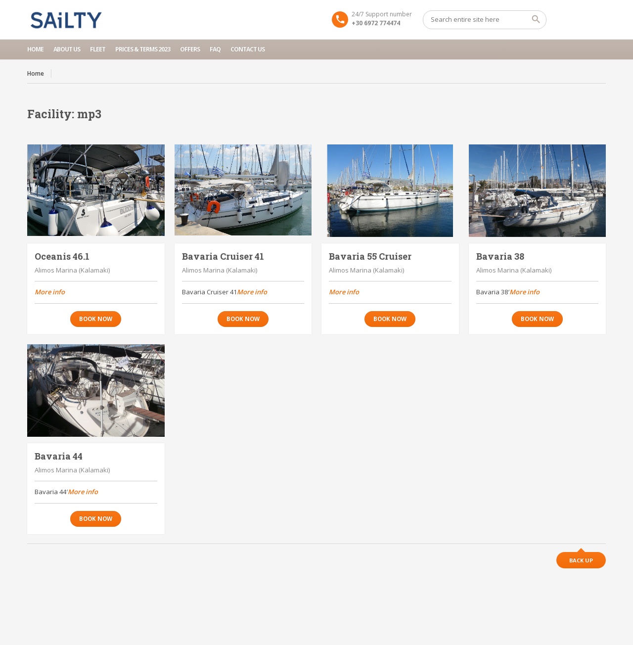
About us (66, 49)
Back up (581, 560)
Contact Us (247, 49)
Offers (190, 49)
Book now (95, 318)
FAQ (215, 49)
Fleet (97, 49)
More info (50, 291)
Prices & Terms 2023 (142, 49)
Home (35, 49)
